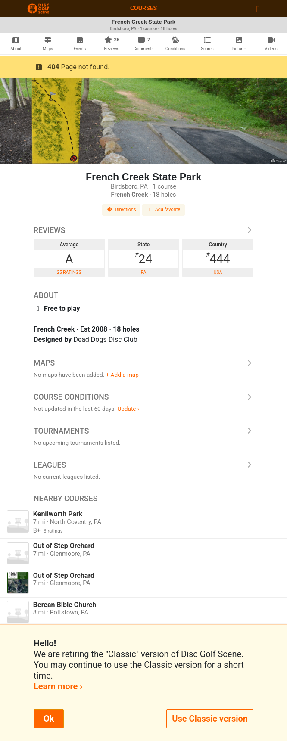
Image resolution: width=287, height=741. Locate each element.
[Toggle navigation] (258, 8)
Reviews (143, 230)
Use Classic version (210, 718)
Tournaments (143, 431)
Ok (48, 718)
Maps (143, 363)
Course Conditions (143, 397)
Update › (128, 408)
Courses (143, 8)
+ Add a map (122, 374)
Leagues (143, 465)
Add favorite (164, 209)
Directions (121, 209)
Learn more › (58, 686)
